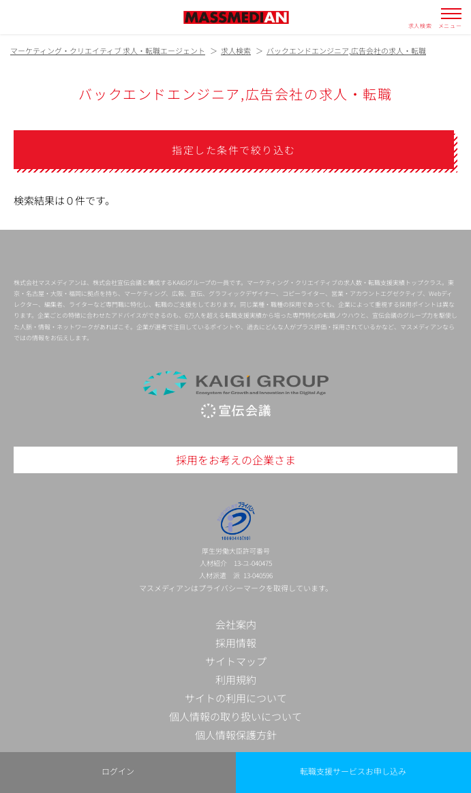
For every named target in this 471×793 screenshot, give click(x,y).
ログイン (118, 771)
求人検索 (420, 25)
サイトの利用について (236, 698)
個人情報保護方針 (236, 735)
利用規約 (235, 679)
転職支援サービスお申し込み (353, 771)
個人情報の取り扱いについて (235, 716)
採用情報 (235, 642)
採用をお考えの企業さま (236, 459)
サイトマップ (236, 661)
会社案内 (235, 624)
